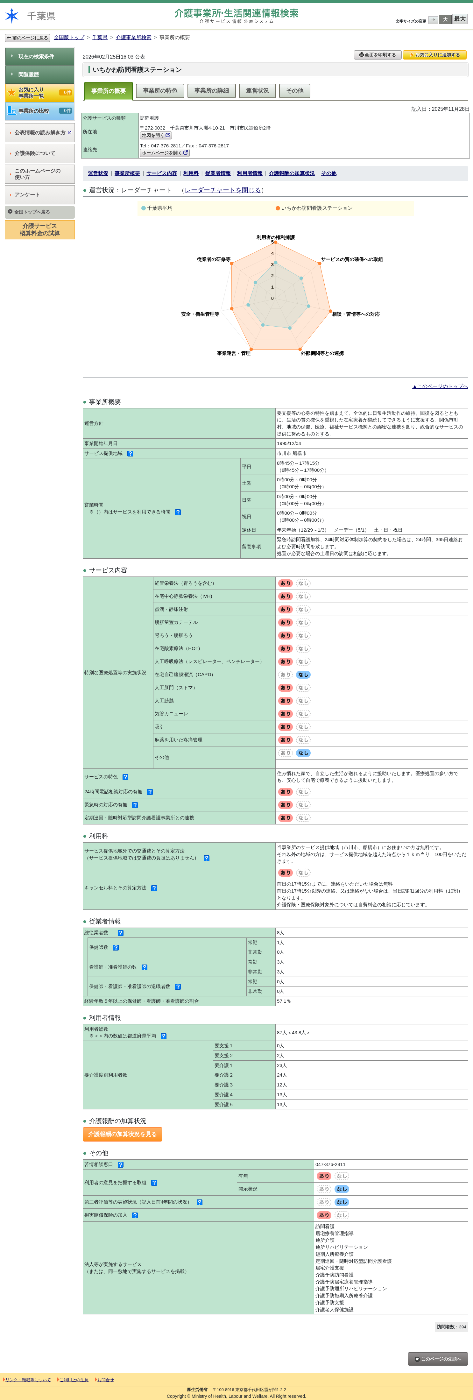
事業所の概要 (108, 91)
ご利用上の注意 (72, 1379)
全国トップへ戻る (29, 212)
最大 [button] (460, 19)
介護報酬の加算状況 (292, 173)
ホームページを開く (165, 152)
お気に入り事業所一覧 (40, 93)
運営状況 (257, 91)
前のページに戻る (27, 37)
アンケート (25, 194)
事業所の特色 (160, 91)
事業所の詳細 (211, 91)
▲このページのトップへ (440, 386)
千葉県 (100, 37)
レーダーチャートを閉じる (223, 190)
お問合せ (104, 1379)
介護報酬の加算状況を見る (122, 1134)
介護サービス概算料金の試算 (40, 230)
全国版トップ (69, 37)
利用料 (191, 173)
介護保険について (32, 153)
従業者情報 (218, 173)
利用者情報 (250, 173)
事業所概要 (127, 173)
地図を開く (156, 135)
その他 (294, 91)
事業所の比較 (40, 111)
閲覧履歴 (25, 74)
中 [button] (433, 20)
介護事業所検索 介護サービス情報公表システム (236, 16)
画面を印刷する (377, 54)
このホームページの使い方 (35, 174)
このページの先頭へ (438, 1359)
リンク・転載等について (27, 1379)
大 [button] (445, 19)
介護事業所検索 (134, 37)
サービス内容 (161, 173)
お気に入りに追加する (435, 54)
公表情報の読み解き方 (40, 132)
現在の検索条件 (32, 56)
